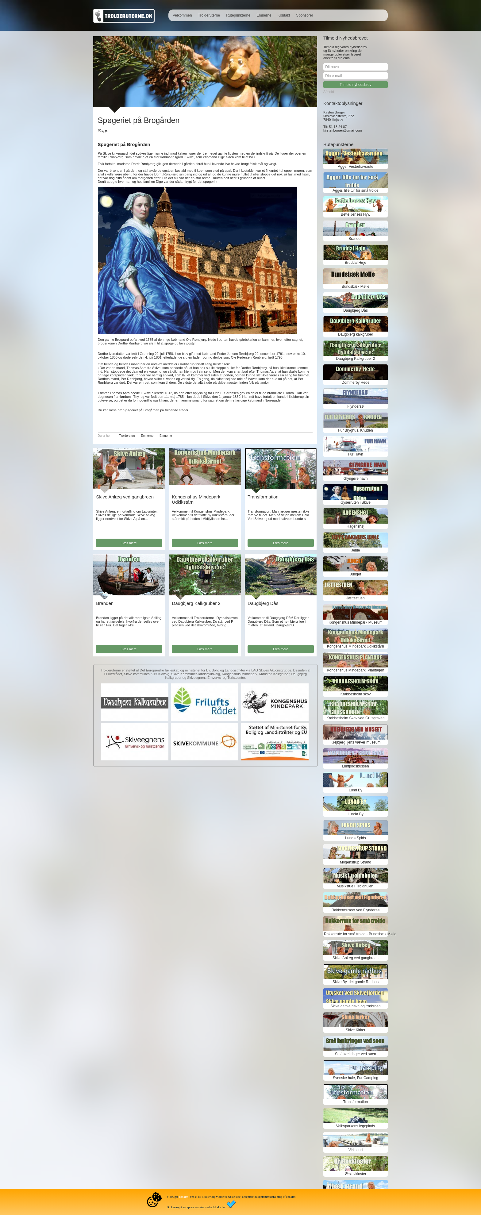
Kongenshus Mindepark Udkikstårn (355, 646)
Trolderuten (127, 435)
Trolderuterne (209, 15)
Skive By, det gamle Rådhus (356, 982)
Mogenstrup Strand (355, 862)
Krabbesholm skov (356, 694)
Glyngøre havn (356, 478)
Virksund (355, 1150)
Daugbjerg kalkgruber (355, 334)
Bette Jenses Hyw (355, 214)
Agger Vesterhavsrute (355, 166)
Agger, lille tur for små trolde (355, 190)
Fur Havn (355, 454)
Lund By (355, 790)
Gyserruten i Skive (356, 502)
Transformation (263, 496)
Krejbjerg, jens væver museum (356, 742)
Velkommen (182, 15)
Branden (105, 603)
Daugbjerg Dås (263, 603)
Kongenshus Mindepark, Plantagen (355, 670)
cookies (184, 1196)
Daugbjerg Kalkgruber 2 (196, 603)
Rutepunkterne (238, 15)
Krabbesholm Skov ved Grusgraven (355, 718)
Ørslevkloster (355, 1174)
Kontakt (284, 15)
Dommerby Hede (356, 382)
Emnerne (263, 15)
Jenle (355, 550)
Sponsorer (304, 15)
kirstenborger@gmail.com (342, 130)
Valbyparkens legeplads (355, 1126)
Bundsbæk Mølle (355, 286)
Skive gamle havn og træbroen (355, 1006)
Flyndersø (355, 406)
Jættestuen (355, 598)
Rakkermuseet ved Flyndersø (356, 910)
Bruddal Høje (355, 262)
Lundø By (355, 814)
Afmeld (328, 92)
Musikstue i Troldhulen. (356, 886)
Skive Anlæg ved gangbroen (125, 496)
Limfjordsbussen (355, 766)
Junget (355, 574)
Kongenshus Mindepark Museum (355, 622)
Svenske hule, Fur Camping (355, 1078)
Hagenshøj (355, 526)
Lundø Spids (355, 838)
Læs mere (129, 543)
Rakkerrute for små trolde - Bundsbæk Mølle (355, 934)
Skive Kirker (355, 1030)
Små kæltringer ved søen (355, 1054)
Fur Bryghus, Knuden (355, 430)
